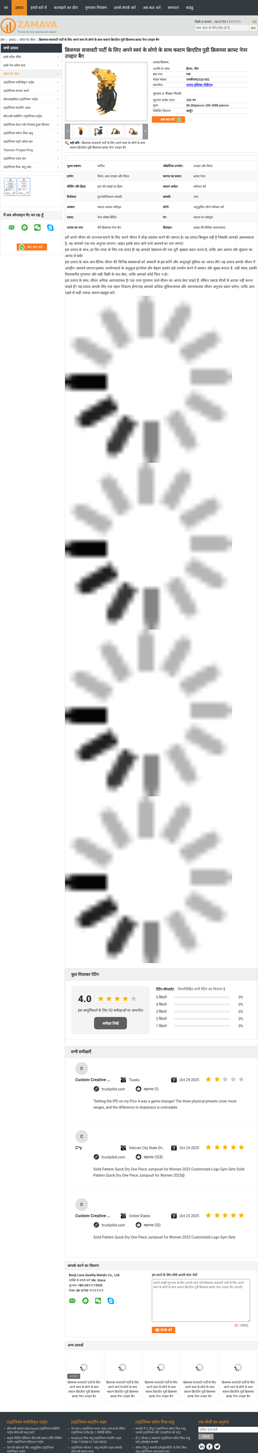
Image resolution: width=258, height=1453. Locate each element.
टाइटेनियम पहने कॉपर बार (18, 141)
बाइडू (189, 7)
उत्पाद (19, 7)
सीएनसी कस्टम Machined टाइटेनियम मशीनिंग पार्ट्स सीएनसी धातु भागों (33, 1430)
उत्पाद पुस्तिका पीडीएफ (199, 85)
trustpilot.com (113, 1089)
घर (6, 7)
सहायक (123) (153, 1157)
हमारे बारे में (39, 7)
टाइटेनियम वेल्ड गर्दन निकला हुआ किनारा (26, 125)
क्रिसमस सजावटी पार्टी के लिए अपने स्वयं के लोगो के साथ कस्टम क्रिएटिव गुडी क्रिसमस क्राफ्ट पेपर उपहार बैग (84, 1389)
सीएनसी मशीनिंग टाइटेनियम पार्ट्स (22, 116)
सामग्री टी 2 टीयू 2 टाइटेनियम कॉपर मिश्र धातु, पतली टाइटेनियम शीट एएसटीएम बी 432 (160, 1430)
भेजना (206, 1437)
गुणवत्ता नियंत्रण (96, 7)
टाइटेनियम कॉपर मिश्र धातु (18, 133)
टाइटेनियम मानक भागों (16, 91)
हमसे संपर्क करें (125, 7)
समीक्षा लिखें (111, 1023)
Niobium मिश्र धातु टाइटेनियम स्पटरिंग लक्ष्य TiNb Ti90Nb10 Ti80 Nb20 (96, 1440)
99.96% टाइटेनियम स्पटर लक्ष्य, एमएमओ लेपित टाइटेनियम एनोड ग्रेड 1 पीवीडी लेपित (98, 1430)
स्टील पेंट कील (27, 40)
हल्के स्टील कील (12, 57)
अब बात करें (151, 7)
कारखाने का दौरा (66, 7)
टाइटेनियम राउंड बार (14, 158)
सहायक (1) (151, 1089)
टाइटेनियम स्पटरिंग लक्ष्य (17, 108)
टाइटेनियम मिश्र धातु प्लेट (17, 167)
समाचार (173, 7)
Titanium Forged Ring (18, 150)
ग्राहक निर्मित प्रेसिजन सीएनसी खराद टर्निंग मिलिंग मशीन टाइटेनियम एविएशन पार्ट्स (34, 1440)
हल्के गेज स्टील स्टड (14, 65)
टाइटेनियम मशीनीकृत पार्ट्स (18, 82)
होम (3, 40)
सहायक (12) (152, 1225)
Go (253, 28)
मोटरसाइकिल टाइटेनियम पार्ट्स (20, 99)
